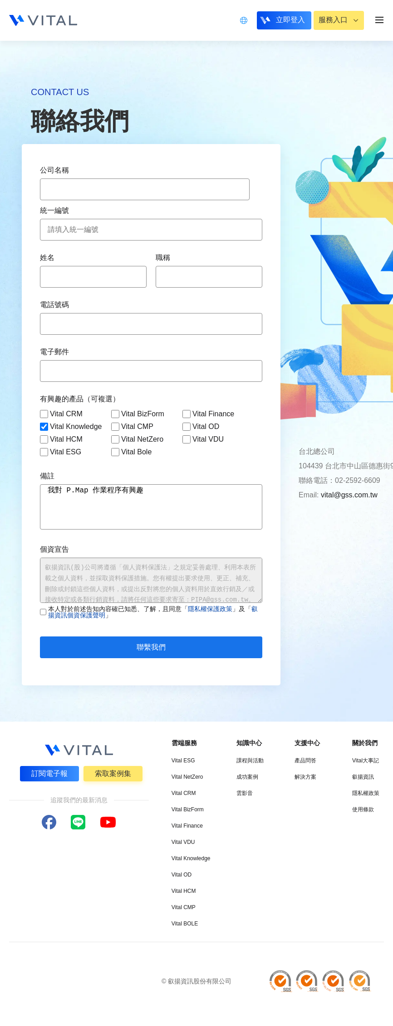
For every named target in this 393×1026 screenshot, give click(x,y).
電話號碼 (54, 304)
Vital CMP (132, 427)
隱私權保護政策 (210, 608)
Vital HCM (61, 439)
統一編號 (54, 210)
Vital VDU (203, 439)
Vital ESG (60, 452)
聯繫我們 (151, 647)
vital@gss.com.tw (349, 495)
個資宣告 (54, 549)
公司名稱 (54, 170)
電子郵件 (54, 352)
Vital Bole (131, 452)
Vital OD (200, 427)
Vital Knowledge (71, 427)
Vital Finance (208, 414)
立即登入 (289, 20)
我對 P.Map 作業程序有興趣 (151, 507)
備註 (47, 476)
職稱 (163, 257)
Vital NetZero (137, 439)
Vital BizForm (137, 414)
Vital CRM (61, 414)
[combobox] (145, 189)
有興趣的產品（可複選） (80, 399)
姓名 (47, 257)
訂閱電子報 (49, 773)
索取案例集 (113, 773)
